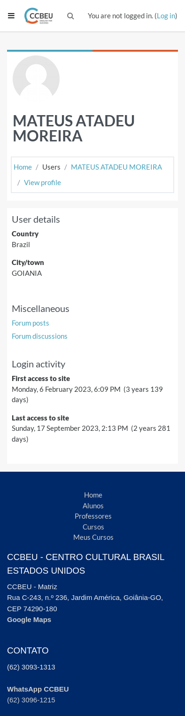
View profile (42, 182)
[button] (71, 15)
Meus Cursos (93, 537)
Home (23, 167)
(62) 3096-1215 (31, 700)
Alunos (93, 505)
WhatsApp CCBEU (38, 689)
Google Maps (29, 619)
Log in (166, 15)
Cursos (93, 526)
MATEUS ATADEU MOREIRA (116, 167)
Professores (93, 516)
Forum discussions (40, 336)
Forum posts (30, 323)
